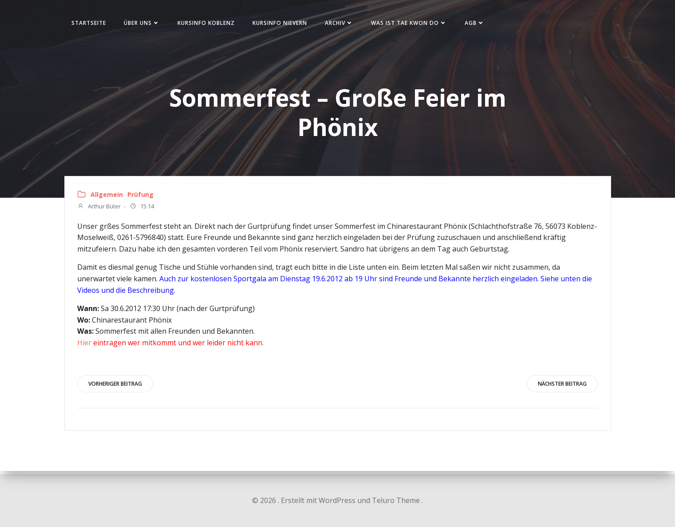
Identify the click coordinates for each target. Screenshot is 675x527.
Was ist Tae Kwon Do (413, 24)
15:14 (142, 209)
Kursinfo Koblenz (210, 24)
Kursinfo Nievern (284, 24)
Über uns (146, 24)
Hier (85, 345)
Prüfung (141, 197)
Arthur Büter (100, 209)
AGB (479, 24)
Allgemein (107, 197)
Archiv (343, 24)
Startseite (93, 24)
